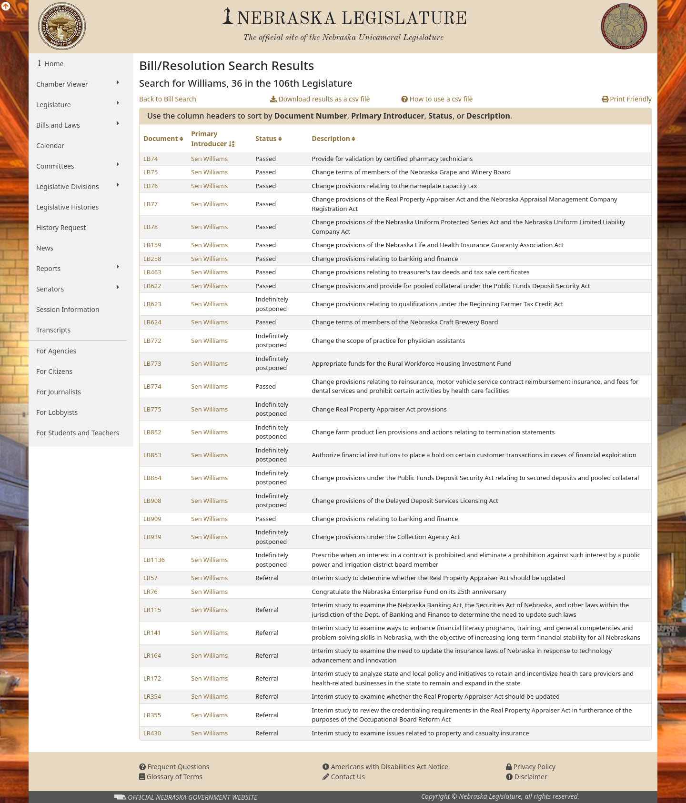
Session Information (68, 309)
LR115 (152, 609)
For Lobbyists (57, 412)
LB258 (152, 258)
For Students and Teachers (77, 432)
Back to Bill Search (167, 98)
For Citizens (54, 371)
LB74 (150, 158)
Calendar (50, 145)
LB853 (152, 455)
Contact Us (344, 776)
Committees (77, 166)
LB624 (152, 322)
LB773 (152, 363)
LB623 (152, 304)
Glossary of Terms (170, 776)
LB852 (152, 432)
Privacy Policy (530, 766)
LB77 (150, 204)
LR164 (152, 655)
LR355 (152, 715)
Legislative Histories (67, 206)
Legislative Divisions (77, 186)
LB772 (152, 340)
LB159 (152, 245)
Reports (77, 268)
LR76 (150, 591)
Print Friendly (627, 98)
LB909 (152, 518)
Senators (77, 288)
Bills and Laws (77, 125)
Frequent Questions (174, 766)
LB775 (152, 409)
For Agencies (56, 350)
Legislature (77, 104)
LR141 (152, 632)
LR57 (150, 577)
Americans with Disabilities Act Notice (385, 766)
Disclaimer (526, 776)
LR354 (152, 696)
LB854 (152, 477)
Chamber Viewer (77, 84)
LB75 (150, 172)
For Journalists (58, 391)
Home (53, 63)
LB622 (152, 285)
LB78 (150, 226)
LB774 (152, 386)
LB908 (152, 500)
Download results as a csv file (320, 98)
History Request (61, 227)
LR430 (152, 733)
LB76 (150, 185)
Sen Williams (209, 158)
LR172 (152, 678)
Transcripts (53, 329)
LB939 (152, 536)
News (44, 247)
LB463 (152, 272)
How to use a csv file (437, 98)
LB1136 (154, 559)
